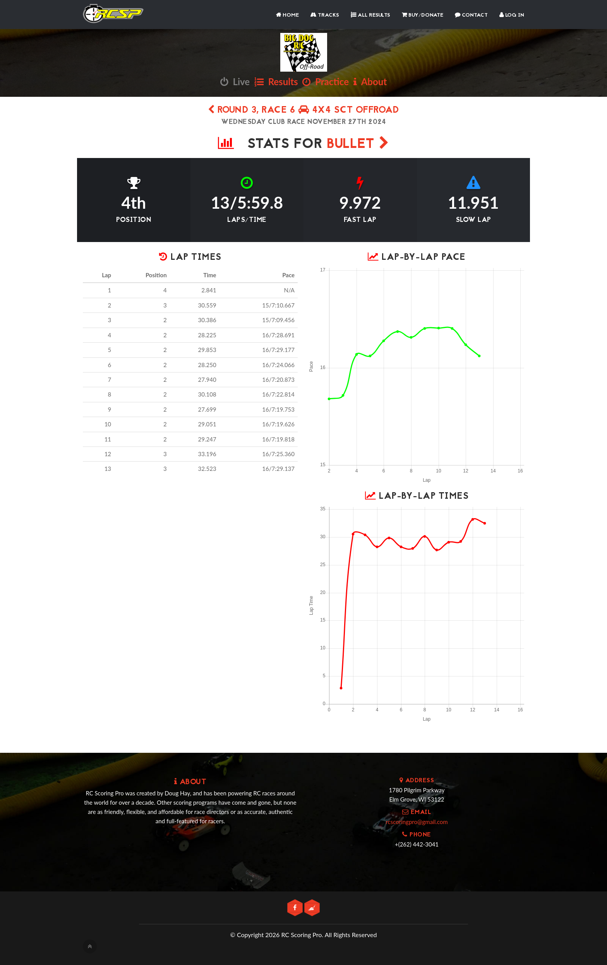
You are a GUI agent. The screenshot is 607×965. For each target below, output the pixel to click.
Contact (471, 15)
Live (235, 81)
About (370, 81)
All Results (370, 15)
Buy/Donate (422, 15)
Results (276, 81)
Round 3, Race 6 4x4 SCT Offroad (304, 110)
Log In (511, 15)
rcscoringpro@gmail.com (417, 821)
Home (287, 15)
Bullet (358, 144)
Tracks (324, 15)
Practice (325, 81)
